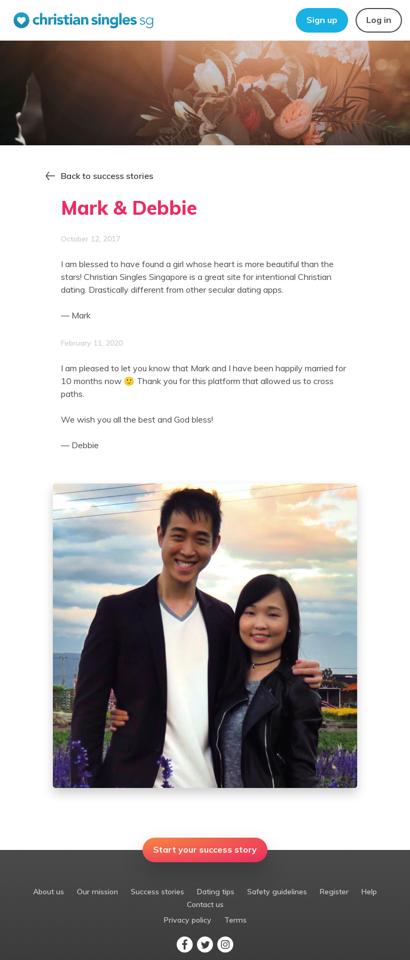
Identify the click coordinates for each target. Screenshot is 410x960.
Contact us (205, 904)
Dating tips (215, 891)
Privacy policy (187, 920)
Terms (235, 920)
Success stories (157, 891)
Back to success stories (107, 175)
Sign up (321, 19)
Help (369, 891)
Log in (378, 19)
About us (48, 891)
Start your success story (205, 849)
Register (334, 891)
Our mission (97, 891)
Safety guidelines (277, 891)
